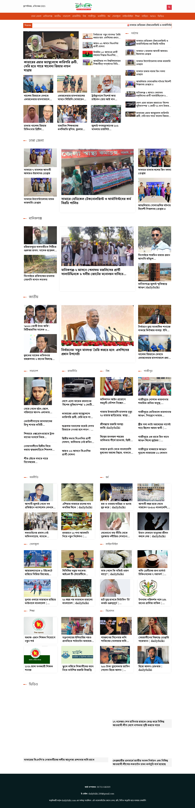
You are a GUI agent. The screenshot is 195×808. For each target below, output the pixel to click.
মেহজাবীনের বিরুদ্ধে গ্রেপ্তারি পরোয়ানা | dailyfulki (154, 639)
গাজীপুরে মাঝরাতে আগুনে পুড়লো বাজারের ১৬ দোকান (152, 451)
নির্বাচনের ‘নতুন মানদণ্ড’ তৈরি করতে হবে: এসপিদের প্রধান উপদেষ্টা (106, 36)
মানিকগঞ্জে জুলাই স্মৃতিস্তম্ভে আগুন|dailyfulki (152, 285)
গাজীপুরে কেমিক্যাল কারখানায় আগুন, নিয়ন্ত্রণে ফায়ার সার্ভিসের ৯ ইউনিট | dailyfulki (154, 413)
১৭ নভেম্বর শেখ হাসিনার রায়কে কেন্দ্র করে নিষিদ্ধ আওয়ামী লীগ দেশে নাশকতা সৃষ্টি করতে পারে (138, 723)
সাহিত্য (145, 16)
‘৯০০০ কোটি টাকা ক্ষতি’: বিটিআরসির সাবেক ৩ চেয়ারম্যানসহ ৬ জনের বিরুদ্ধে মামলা (40, 328)
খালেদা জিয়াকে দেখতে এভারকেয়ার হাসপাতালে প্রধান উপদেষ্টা (36, 97)
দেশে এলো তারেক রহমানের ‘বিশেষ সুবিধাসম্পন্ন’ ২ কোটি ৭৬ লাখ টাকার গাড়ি (152, 104)
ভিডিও (161, 16)
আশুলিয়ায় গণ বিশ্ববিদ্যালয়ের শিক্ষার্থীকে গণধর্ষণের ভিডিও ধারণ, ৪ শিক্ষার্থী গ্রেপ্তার (107, 63)
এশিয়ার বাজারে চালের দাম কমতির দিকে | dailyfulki (77, 505)
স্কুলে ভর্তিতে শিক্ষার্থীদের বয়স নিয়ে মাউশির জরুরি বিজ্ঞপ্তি (78, 668)
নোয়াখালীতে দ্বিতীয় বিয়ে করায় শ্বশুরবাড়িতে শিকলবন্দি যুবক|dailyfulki (39, 448)
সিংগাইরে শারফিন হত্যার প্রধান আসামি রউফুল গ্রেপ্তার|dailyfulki (154, 257)
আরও (153, 16)
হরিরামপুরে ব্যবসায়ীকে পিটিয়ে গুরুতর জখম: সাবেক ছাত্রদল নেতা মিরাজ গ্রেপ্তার (40, 248)
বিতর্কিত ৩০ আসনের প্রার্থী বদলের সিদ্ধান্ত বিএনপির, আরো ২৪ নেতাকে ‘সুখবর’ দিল (107, 54)
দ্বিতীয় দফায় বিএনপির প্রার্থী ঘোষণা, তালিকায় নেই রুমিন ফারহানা (77, 440)
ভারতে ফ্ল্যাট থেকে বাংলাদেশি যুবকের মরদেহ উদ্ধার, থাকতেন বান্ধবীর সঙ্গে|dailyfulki (116, 451)
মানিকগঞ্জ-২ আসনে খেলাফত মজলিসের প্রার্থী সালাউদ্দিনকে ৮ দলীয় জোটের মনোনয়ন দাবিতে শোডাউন (151, 94)
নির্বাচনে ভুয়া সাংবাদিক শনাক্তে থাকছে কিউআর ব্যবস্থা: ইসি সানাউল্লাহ (154, 328)
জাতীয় (57, 16)
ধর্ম (109, 16)
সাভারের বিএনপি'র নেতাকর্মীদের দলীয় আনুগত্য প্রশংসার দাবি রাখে (59, 760)
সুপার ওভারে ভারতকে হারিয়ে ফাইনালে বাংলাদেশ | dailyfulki (40, 601)
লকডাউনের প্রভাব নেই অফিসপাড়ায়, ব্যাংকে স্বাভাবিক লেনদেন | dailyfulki (36, 534)
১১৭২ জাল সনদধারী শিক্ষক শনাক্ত (39, 668)
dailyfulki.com (69, 800)
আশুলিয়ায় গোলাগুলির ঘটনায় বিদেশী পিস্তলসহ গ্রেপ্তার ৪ (153, 83)
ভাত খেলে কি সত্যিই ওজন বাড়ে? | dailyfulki (115, 572)
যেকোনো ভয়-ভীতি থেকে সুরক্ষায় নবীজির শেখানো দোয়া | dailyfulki (114, 534)
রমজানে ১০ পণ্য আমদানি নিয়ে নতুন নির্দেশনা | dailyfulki (75, 534)
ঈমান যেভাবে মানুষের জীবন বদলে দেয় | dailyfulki (153, 534)
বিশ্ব (84, 16)
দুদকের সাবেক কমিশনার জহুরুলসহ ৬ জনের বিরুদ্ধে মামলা (38, 357)
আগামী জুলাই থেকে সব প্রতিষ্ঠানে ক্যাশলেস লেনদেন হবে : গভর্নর (40, 505)
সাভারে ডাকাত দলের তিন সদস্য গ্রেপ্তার (150, 73)
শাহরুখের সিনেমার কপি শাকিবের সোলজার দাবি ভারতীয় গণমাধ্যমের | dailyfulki (113, 639)
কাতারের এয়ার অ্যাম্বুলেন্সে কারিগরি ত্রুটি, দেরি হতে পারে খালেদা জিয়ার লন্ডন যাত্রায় (51, 66)
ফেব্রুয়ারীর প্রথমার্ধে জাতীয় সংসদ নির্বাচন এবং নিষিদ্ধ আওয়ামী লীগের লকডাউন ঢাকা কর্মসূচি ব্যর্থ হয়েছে (140, 762)
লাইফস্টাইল (128, 16)
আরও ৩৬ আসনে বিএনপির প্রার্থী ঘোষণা (105, 45)
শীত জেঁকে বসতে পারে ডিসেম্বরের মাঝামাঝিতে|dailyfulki (38, 460)
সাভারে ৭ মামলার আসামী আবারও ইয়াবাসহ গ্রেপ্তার (152, 53)
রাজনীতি (76, 16)
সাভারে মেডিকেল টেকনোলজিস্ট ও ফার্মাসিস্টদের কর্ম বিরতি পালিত (164, 25)
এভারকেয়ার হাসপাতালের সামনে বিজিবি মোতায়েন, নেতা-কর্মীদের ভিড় (71, 97)
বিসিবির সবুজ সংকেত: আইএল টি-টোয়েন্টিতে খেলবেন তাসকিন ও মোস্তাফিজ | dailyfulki (76, 572)
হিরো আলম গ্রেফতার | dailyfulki (150, 668)
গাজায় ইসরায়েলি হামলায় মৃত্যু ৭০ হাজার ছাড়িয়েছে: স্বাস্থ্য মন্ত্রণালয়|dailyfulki (116, 413)
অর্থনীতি (102, 16)
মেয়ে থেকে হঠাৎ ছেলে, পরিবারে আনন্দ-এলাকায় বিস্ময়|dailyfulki (37, 410)
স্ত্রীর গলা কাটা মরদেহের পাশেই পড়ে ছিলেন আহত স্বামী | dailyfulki (154, 426)
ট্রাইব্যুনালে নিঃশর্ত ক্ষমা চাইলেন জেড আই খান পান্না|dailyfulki (104, 97)
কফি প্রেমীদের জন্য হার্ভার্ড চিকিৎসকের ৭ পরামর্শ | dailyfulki (152, 572)
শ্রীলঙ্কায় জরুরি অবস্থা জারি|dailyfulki (111, 426)
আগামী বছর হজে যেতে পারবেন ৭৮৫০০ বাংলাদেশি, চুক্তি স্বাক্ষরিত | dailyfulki (154, 505)
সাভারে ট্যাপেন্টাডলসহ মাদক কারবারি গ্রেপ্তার (153, 63)
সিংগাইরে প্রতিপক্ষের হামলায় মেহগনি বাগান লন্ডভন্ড (39, 278)
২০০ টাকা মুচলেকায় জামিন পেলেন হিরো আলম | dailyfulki (115, 668)
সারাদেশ (66, 16)
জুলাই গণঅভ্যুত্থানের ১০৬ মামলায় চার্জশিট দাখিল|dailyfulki (105, 127)
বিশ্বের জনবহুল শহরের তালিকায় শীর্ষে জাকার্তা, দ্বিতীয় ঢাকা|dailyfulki (116, 438)
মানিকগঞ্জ (47, 16)
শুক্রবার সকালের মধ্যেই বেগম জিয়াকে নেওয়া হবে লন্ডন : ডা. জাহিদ (78, 427)
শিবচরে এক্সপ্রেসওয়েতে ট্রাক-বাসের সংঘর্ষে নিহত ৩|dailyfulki (39, 435)
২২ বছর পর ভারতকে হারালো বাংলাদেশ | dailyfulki (77, 601)
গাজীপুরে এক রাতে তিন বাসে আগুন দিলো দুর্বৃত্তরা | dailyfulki (153, 438)
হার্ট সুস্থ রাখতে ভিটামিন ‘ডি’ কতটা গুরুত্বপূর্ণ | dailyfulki (115, 601)
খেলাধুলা (116, 16)
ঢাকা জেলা (36, 16)
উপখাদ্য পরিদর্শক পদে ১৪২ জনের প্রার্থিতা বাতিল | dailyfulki (152, 601)
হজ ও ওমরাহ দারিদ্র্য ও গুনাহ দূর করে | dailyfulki (116, 505)
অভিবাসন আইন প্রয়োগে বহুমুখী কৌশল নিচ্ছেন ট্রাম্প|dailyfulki (113, 401)
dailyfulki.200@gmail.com (101, 793)
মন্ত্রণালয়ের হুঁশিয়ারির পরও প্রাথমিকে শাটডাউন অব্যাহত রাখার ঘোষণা (76, 639)
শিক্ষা (137, 16)
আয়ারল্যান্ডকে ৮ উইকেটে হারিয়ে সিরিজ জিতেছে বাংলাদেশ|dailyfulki (38, 572)
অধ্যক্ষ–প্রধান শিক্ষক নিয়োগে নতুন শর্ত (40, 639)
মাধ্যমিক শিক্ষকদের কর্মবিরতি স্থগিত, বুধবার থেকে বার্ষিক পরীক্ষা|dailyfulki (70, 127)
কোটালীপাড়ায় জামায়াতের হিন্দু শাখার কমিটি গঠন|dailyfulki (38, 423)
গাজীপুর (92, 16)
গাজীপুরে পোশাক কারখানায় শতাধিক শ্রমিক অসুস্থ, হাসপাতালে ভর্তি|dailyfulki (154, 401)
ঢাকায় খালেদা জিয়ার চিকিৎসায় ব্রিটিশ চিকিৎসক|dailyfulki (36, 127)
